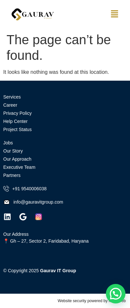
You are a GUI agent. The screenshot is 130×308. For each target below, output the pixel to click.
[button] (114, 14)
